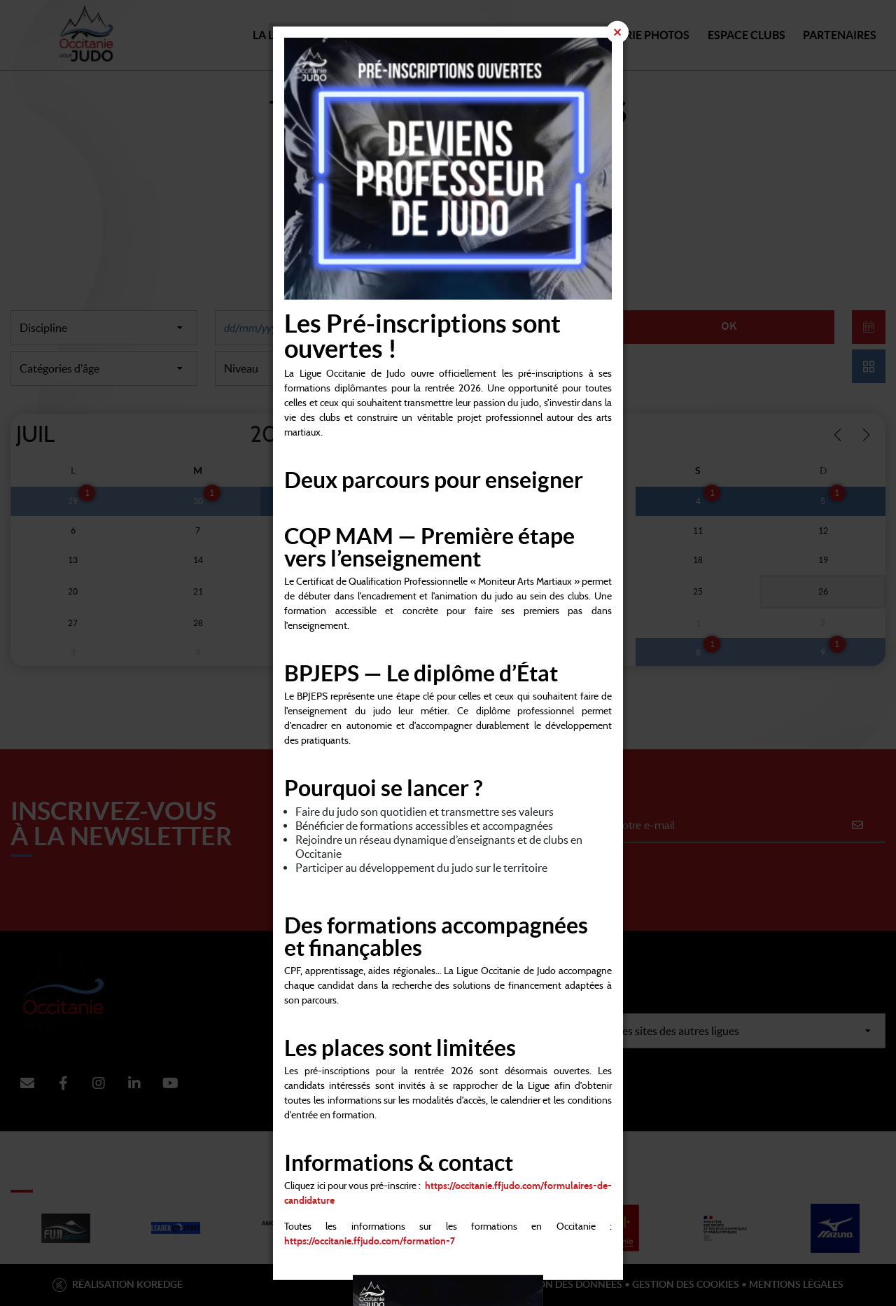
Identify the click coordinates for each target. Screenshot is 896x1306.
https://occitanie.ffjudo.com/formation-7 (369, 1241)
